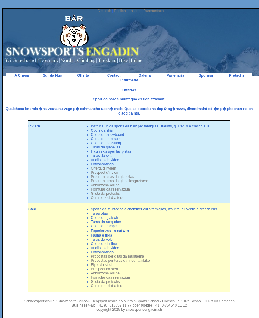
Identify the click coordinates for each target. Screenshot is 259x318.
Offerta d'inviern (103, 168)
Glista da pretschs (105, 193)
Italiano (135, 11)
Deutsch (104, 11)
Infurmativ (129, 80)
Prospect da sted (104, 269)
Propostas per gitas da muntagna (117, 256)
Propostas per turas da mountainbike (120, 260)
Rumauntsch (153, 11)
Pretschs (237, 75)
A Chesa (21, 75)
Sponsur (206, 75)
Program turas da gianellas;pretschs (120, 181)
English (120, 11)
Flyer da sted (101, 265)
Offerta (83, 75)
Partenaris (175, 75)
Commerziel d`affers (107, 198)
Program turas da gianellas (112, 177)
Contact (114, 75)
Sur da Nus (52, 75)
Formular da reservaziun (110, 189)
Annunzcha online (105, 185)
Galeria (145, 75)
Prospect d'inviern (105, 172)
